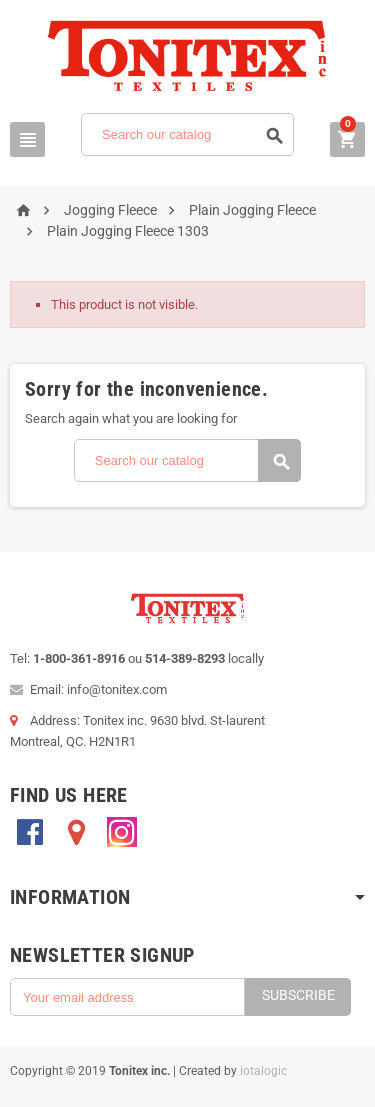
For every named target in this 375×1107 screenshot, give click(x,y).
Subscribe (298, 995)
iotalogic (263, 1071)
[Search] (187, 134)
